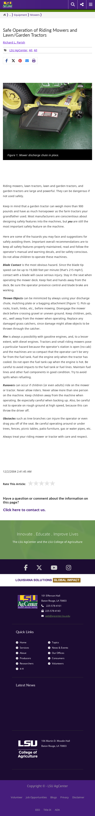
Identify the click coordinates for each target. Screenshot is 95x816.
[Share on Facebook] (6, 60)
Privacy (64, 797)
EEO (37, 810)
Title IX (47, 810)
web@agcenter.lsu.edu (57, 616)
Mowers (35, 15)
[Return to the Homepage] (4, 14)
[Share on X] (13, 60)
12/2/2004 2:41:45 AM (17, 471)
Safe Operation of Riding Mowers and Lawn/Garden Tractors (40, 33)
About (21, 653)
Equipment (20, 15)
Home (21, 642)
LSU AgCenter (18, 50)
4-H (20, 668)
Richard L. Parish (14, 42)
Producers (23, 658)
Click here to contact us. (24, 509)
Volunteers (56, 663)
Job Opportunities (36, 797)
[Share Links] (20, 60)
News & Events (58, 647)
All (30, 50)
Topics (53, 642)
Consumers (56, 658)
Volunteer (16, 797)
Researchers (24, 663)
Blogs (53, 797)
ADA (57, 810)
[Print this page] (34, 60)
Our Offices (56, 653)
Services (22, 647)
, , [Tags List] (20, 50)
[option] (47, 121)
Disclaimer (78, 797)
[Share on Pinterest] (20, 60)
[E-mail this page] (27, 60)
